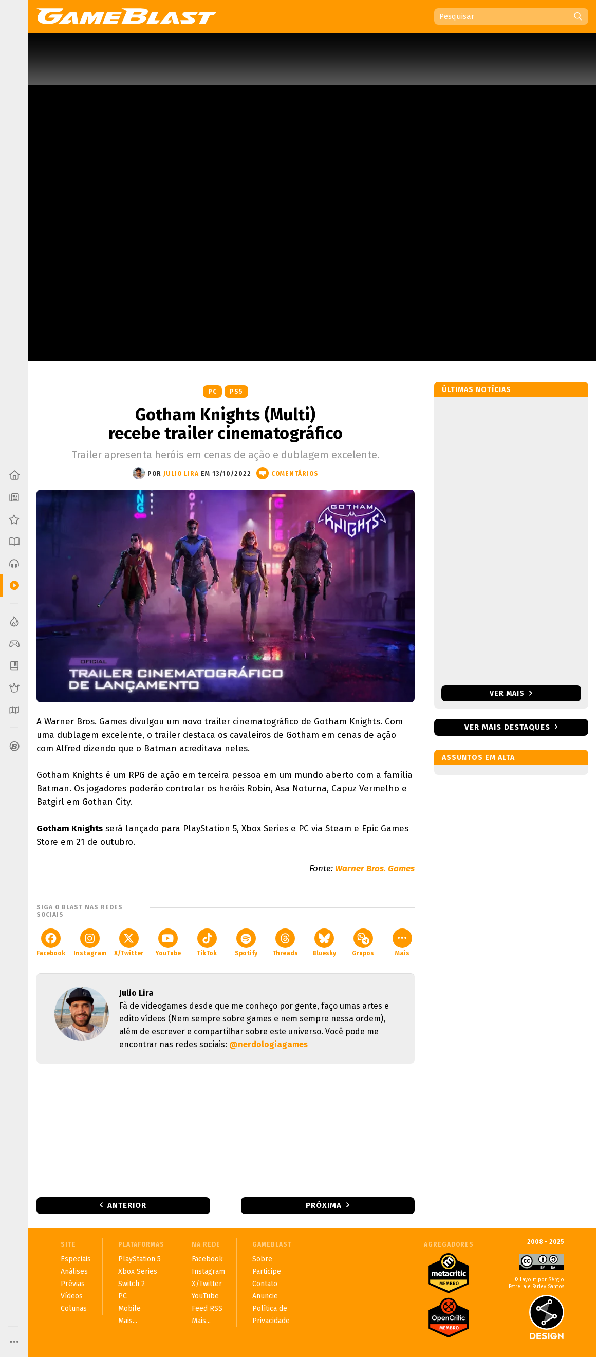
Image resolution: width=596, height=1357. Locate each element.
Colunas (74, 1308)
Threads (285, 942)
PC (212, 391)
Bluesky (324, 942)
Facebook (50, 942)
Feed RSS (207, 1308)
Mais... (127, 1320)
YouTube (168, 942)
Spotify (246, 942)
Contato (264, 1283)
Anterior (126, 1205)
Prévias (73, 1283)
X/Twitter (128, 942)
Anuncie (265, 1296)
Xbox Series (137, 1271)
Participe (266, 1271)
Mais (402, 942)
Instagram (89, 942)
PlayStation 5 (139, 1259)
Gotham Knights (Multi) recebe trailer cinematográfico (225, 423)
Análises (74, 1271)
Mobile (129, 1308)
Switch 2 (131, 1283)
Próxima (324, 1205)
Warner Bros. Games (375, 868)
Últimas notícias (476, 389)
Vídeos (72, 1296)
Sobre (262, 1259)
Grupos (363, 942)
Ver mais (511, 693)
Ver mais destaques (507, 727)
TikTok (207, 942)
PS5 (236, 391)
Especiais (76, 1259)
